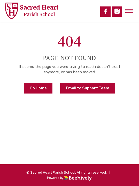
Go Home (38, 88)
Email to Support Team (87, 88)
